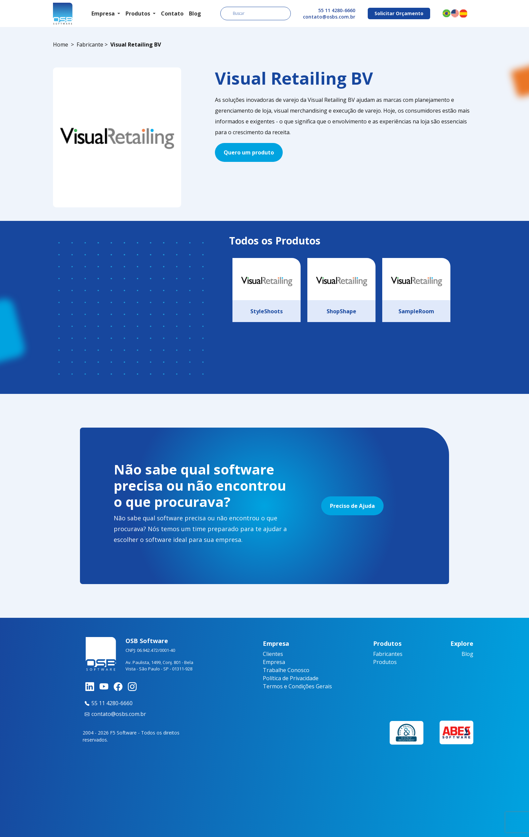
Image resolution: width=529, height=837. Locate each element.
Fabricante (90, 44)
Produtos (385, 662)
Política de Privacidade (290, 678)
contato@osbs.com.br (329, 16)
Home (60, 44)
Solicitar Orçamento (398, 13)
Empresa (274, 662)
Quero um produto (249, 152)
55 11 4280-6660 (336, 10)
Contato (172, 13)
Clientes (273, 654)
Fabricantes (387, 654)
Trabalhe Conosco (286, 670)
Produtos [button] (138, 13)
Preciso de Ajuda (352, 506)
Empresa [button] (103, 13)
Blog (195, 13)
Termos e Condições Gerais (297, 686)
